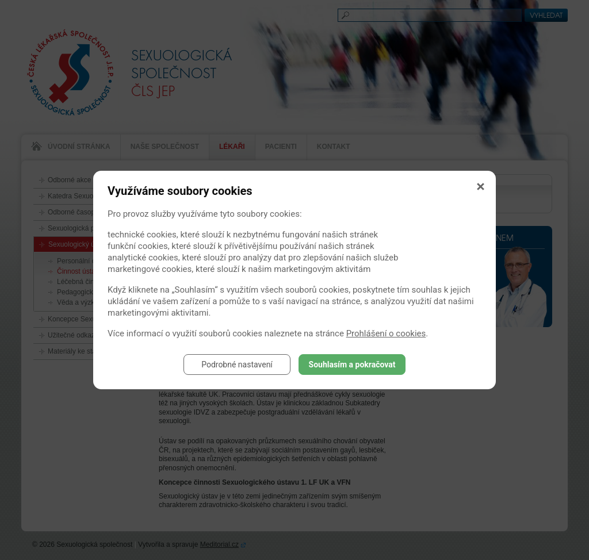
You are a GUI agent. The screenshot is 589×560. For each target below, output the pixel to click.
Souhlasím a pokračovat (352, 364)
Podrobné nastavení (237, 364)
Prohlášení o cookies (386, 333)
